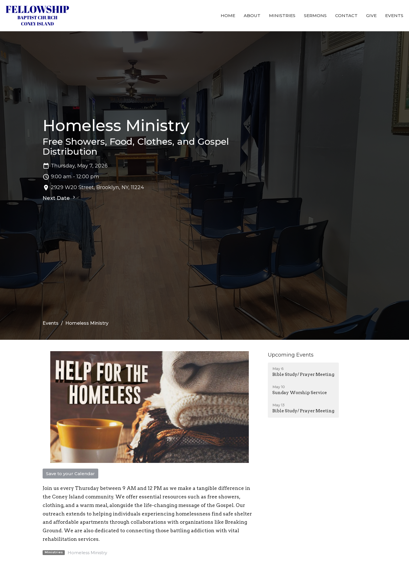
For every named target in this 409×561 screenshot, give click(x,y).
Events (394, 15)
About (252, 15)
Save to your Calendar (70, 473)
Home (228, 15)
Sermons (315, 15)
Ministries (282, 15)
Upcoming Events (291, 355)
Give (371, 15)
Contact (346, 15)
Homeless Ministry (87, 552)
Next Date (60, 197)
